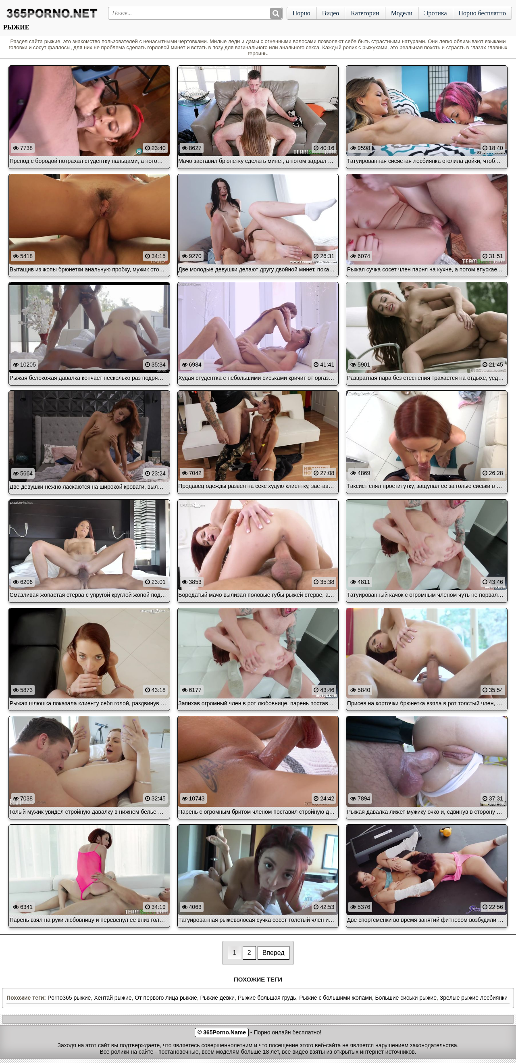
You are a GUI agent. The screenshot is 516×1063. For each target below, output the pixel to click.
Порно (301, 13)
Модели (401, 13)
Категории (365, 13)
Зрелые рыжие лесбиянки (474, 997)
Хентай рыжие (112, 997)
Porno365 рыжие (69, 997)
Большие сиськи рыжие (406, 997)
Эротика (435, 13)
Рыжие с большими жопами (335, 997)
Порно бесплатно (482, 13)
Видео (330, 13)
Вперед (273, 952)
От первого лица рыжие (166, 997)
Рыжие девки (217, 997)
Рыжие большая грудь (267, 997)
